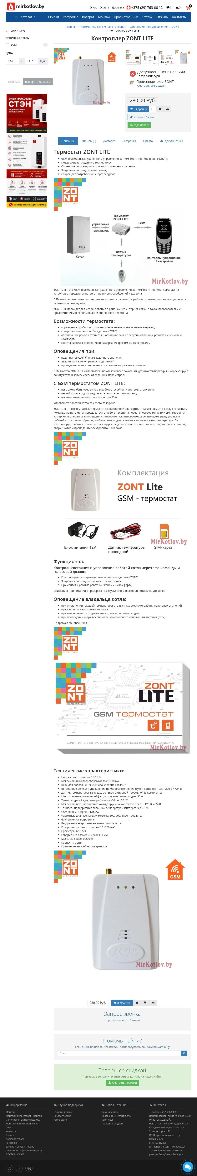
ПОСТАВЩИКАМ (15, 1154)
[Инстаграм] (10, 1168)
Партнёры (107, 1119)
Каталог (23, 17)
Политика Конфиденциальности (24, 1150)
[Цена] (12, 61)
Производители (110, 1112)
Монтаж (104, 17)
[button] (188, 7)
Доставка (118, 7)
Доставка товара (15, 1139)
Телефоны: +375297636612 (164, 1112)
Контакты (179, 17)
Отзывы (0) (89, 141)
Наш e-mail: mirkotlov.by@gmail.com (169, 1123)
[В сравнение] (167, 109)
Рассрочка (70, 17)
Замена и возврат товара (20, 1146)
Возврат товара (62, 1116)
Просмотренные (126, 17)
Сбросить (14, 81)
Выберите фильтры (38, 81)
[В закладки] (160, 109)
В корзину (138, 109)
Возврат (88, 17)
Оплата (104, 7)
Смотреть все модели (151, 85)
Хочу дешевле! (139, 125)
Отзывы (162, 17)
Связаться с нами (63, 1112)
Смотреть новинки (122, 1082)
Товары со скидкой (112, 1123)
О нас (93, 7)
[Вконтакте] (29, 1168)
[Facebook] (20, 1168)
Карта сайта (60, 1119)
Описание (68, 141)
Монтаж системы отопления (22, 1123)
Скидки (53, 17)
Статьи (147, 17)
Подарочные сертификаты (116, 1116)
